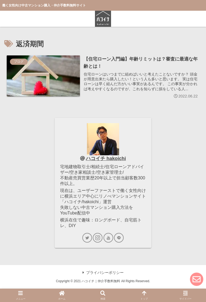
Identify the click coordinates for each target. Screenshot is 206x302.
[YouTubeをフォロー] (108, 238)
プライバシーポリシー (103, 272)
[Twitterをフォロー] (87, 238)
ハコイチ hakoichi (106, 158)
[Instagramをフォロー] (97, 238)
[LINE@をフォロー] (119, 238)
